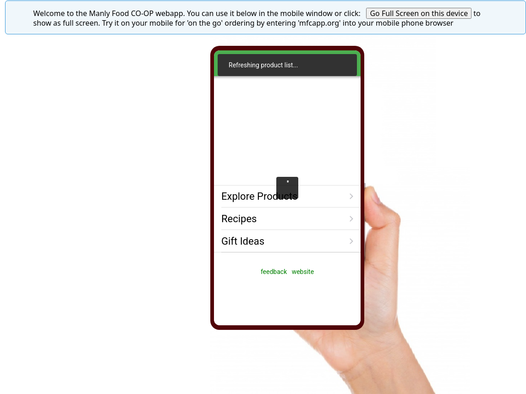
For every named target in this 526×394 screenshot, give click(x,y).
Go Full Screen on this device (419, 13)
